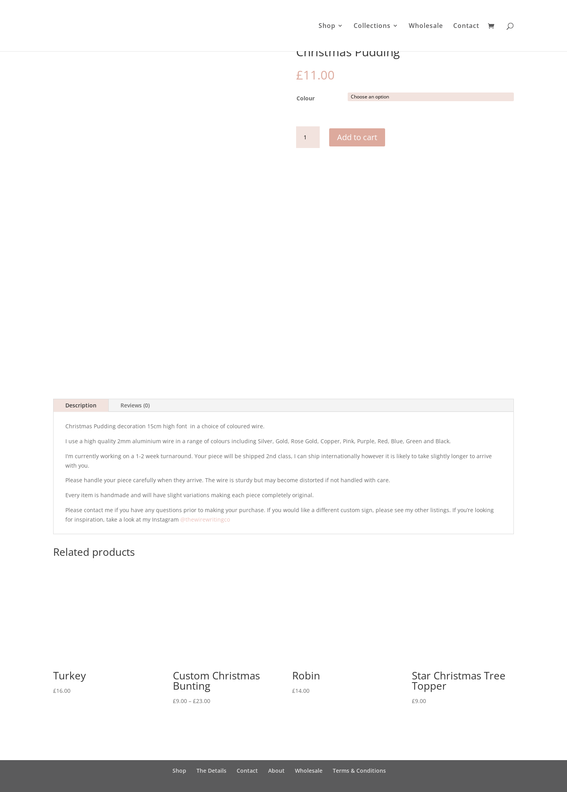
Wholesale (426, 26)
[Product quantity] (308, 137)
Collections (372, 26)
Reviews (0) (135, 408)
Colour (305, 98)
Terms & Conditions (359, 773)
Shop (327, 26)
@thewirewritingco (205, 522)
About (276, 773)
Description (80, 408)
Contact (466, 26)
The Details (211, 773)
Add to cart (357, 137)
